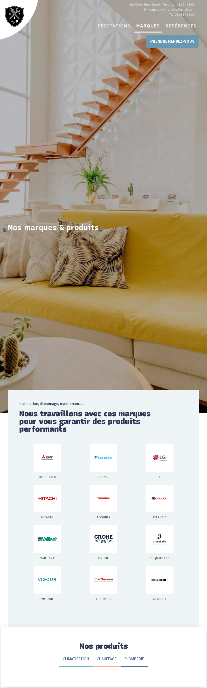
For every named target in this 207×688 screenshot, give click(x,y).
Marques (148, 25)
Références (181, 25)
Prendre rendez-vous (172, 41)
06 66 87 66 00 (184, 14)
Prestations (113, 25)
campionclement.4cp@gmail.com (171, 9)
